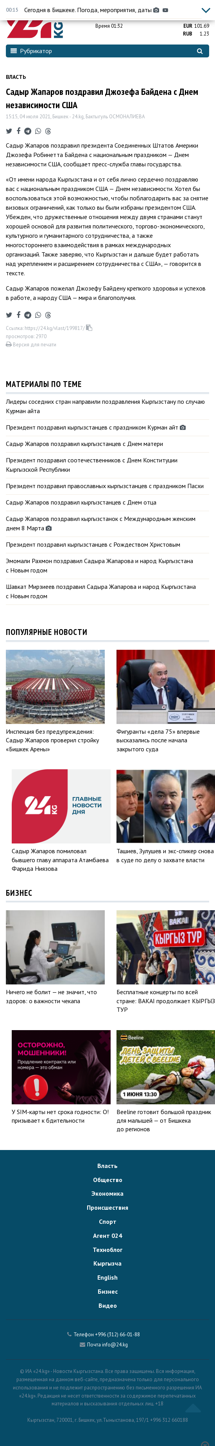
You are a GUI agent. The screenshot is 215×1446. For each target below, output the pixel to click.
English (107, 1277)
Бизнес (108, 1291)
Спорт (107, 1221)
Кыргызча (107, 1263)
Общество (107, 1180)
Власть (16, 76)
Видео (108, 1305)
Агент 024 (107, 1235)
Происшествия (107, 1207)
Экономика (107, 1193)
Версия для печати (31, 344)
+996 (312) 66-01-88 (117, 1334)
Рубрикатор (31, 51)
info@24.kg (115, 1344)
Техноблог (107, 1249)
